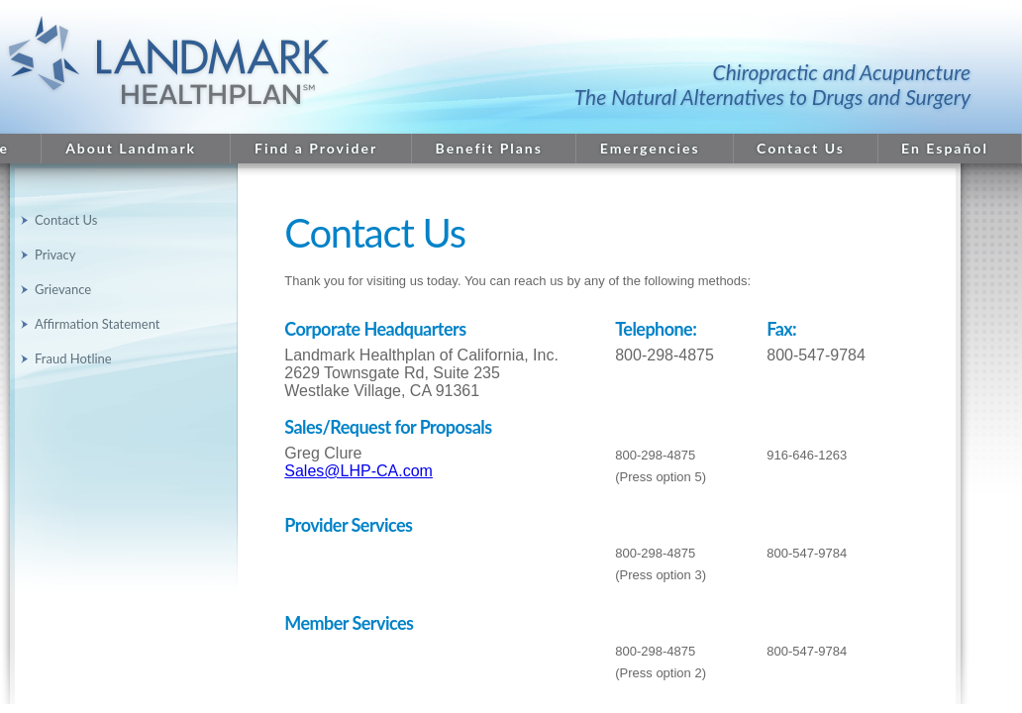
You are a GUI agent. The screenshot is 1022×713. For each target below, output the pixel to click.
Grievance (63, 289)
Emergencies (650, 148)
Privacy (55, 254)
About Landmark (130, 148)
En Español (944, 148)
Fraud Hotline (73, 358)
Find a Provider (316, 148)
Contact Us (801, 148)
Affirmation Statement (97, 324)
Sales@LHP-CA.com (358, 470)
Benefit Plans (489, 148)
